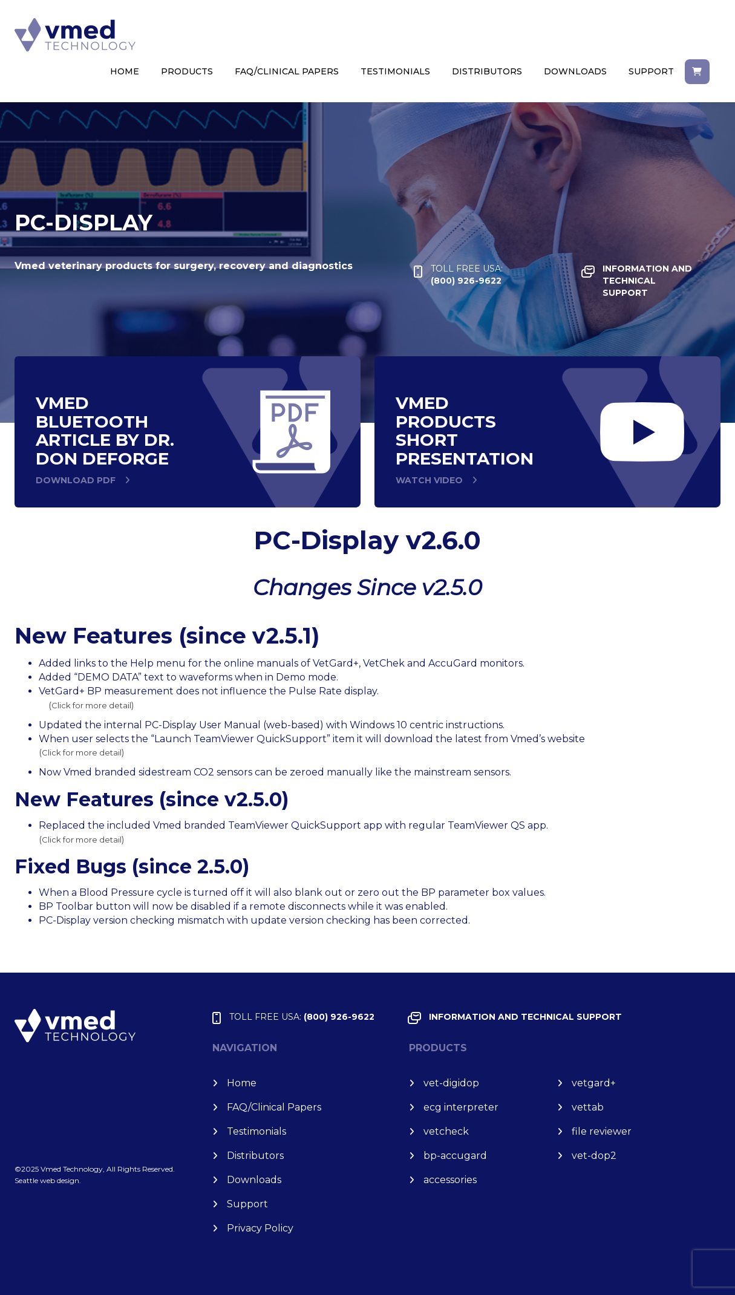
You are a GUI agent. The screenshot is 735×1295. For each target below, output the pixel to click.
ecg (460, 1107)
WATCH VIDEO (429, 480)
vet (594, 1083)
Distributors (487, 71)
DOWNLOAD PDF (76, 480)
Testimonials (395, 71)
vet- (451, 1083)
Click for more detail (91, 705)
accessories (450, 1180)
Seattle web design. (48, 1180)
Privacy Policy (260, 1228)
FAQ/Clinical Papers (287, 71)
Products (187, 71)
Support (651, 71)
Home (124, 71)
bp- (455, 1155)
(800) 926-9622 (467, 274)
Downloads (575, 71)
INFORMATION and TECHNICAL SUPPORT (647, 280)
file (602, 1131)
